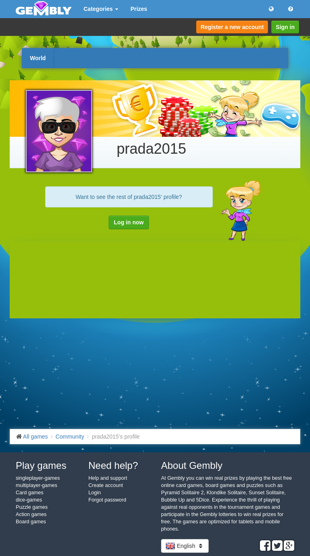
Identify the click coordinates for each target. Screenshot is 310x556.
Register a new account (232, 27)
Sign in (285, 27)
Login (94, 492)
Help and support (107, 478)
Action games (31, 514)
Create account (105, 485)
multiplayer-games (36, 485)
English (184, 546)
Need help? (113, 465)
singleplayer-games (38, 478)
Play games (41, 465)
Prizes (138, 9)
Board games (31, 522)
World (38, 58)
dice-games (29, 500)
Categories (101, 9)
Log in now (129, 222)
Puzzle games (32, 507)
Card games (30, 492)
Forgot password (107, 500)
